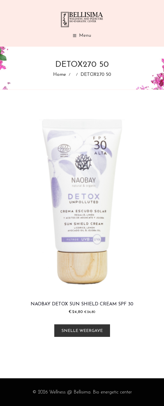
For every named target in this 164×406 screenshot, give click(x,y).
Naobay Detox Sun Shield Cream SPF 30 (82, 304)
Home (59, 74)
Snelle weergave (82, 331)
